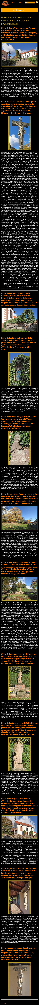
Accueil (13, 2)
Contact (20, 2)
